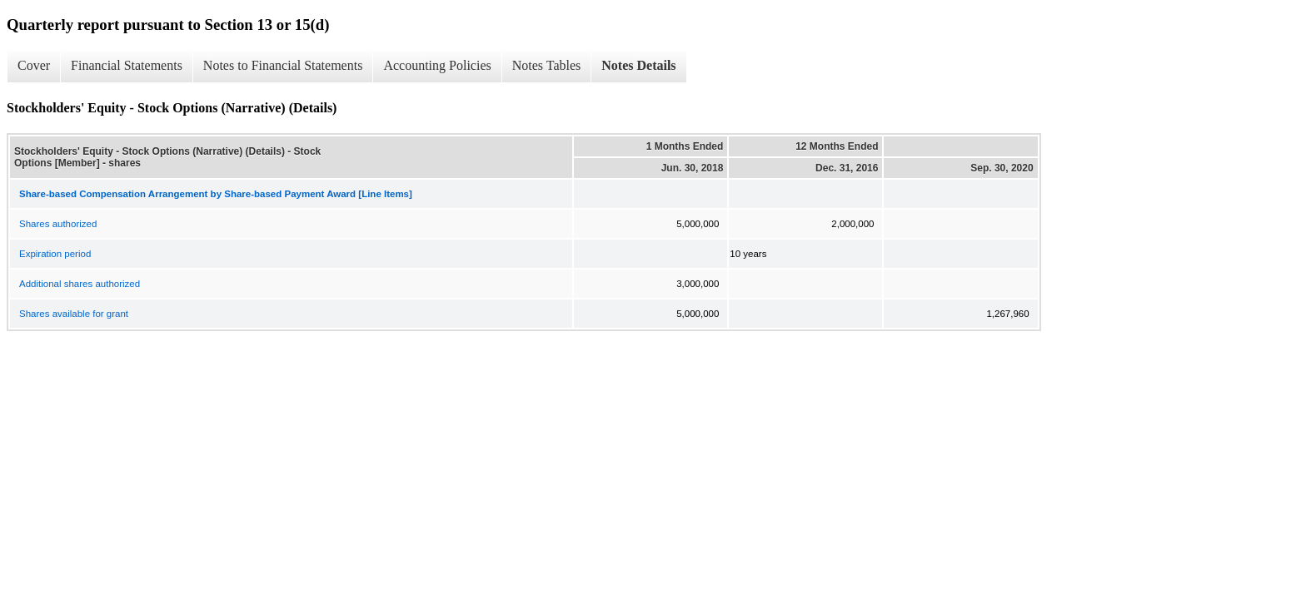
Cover (33, 65)
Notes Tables (546, 65)
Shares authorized (58, 224)
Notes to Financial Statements (283, 65)
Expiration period (55, 254)
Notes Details (638, 65)
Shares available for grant (73, 314)
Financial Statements (126, 65)
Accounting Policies (437, 65)
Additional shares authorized (79, 284)
